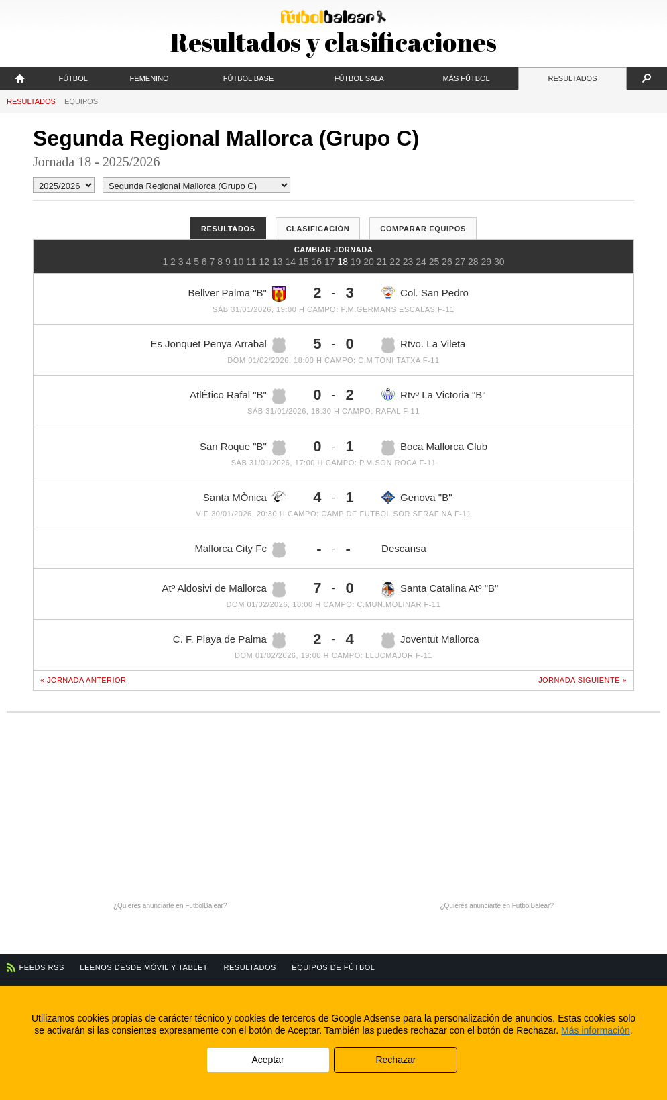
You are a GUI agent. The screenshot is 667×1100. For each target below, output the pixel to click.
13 (277, 261)
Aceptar (267, 1059)
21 (382, 261)
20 (368, 261)
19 (356, 261)
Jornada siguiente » (582, 680)
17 (329, 261)
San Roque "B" (243, 448)
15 (303, 261)
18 (342, 261)
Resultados (572, 78)
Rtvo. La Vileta (423, 345)
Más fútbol (465, 78)
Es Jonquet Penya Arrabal (217, 345)
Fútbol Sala (359, 78)
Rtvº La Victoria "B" (433, 394)
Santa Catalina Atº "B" (439, 590)
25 (434, 261)
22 (394, 261)
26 (447, 261)
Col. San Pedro (425, 292)
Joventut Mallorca (430, 640)
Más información (595, 1030)
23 (408, 261)
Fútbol (72, 78)
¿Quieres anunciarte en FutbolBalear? (170, 906)
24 (421, 261)
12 (264, 261)
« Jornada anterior (83, 680)
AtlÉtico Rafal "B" (238, 396)
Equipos (81, 101)
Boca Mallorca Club (434, 448)
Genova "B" (416, 497)
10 (238, 261)
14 (290, 261)
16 (316, 261)
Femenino (149, 78)
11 (251, 261)
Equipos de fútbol (333, 967)
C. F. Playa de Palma (229, 640)
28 (473, 261)
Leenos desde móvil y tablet (144, 967)
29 (486, 261)
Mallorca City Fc (240, 550)
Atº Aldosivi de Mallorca (224, 590)
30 (499, 261)
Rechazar (395, 1059)
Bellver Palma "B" (237, 294)
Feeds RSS (41, 967)
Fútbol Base (248, 78)
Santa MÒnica (244, 497)
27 (460, 261)
